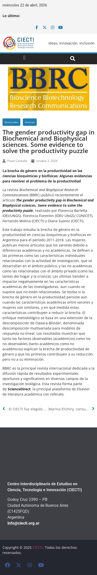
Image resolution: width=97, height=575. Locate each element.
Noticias (30, 122)
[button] (24, 58)
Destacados (11, 122)
